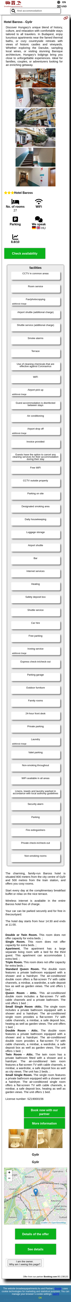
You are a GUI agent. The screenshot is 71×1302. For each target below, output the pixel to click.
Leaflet (44, 1223)
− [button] (9, 1178)
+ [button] (9, 1173)
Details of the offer (35, 1234)
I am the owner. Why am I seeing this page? (24, 1263)
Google (58, 1288)
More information (44, 1123)
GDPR (56, 1294)
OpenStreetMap (58, 1223)
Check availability (24, 253)
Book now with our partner (44, 1112)
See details (36, 1249)
